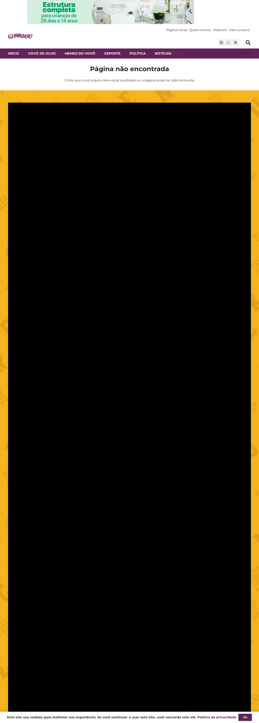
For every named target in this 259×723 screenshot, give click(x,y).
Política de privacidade (216, 717)
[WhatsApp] (228, 42)
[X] (235, 42)
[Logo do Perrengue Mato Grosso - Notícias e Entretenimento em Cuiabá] (20, 36)
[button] (248, 43)
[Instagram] (221, 42)
